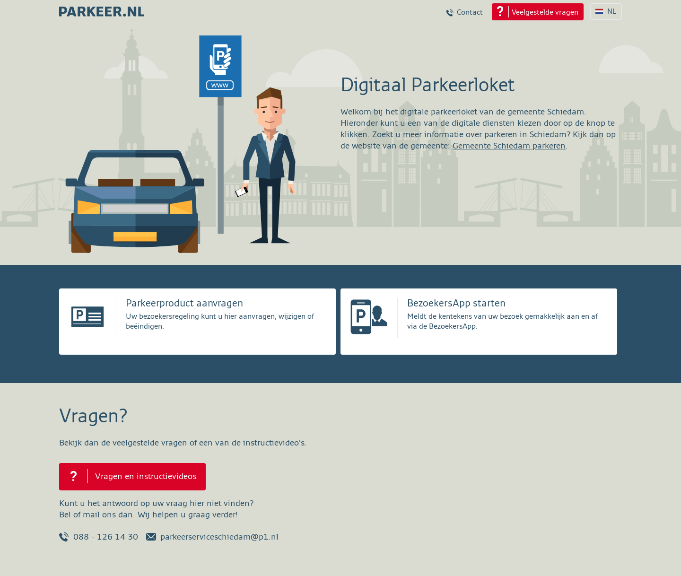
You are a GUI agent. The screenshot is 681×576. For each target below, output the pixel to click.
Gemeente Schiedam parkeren (509, 146)
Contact (470, 13)
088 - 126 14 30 (98, 536)
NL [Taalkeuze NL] (611, 11)
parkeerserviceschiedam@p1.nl (212, 536)
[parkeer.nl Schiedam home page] (101, 8)
